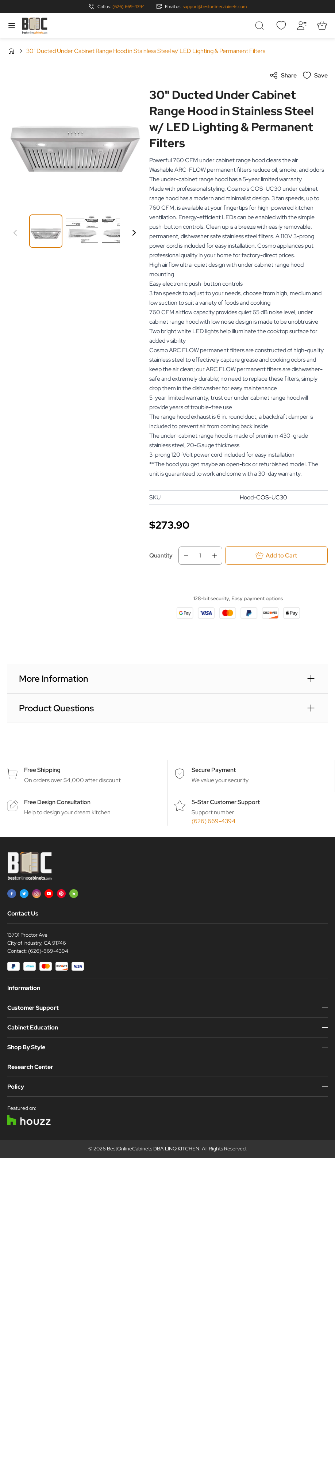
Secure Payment (214, 770)
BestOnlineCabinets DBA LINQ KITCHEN (153, 1148)
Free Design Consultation (57, 802)
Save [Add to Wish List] (315, 75)
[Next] (134, 232)
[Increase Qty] (216, 556)
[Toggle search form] (260, 25)
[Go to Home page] (34, 26)
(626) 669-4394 (128, 6)
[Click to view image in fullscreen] (74, 138)
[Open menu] (11, 25)
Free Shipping (42, 770)
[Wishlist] (281, 25)
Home (11, 51)
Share (283, 75)
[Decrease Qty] (183, 556)
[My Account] (301, 25)
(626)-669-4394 (48, 951)
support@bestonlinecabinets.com (215, 6)
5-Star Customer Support (226, 802)
